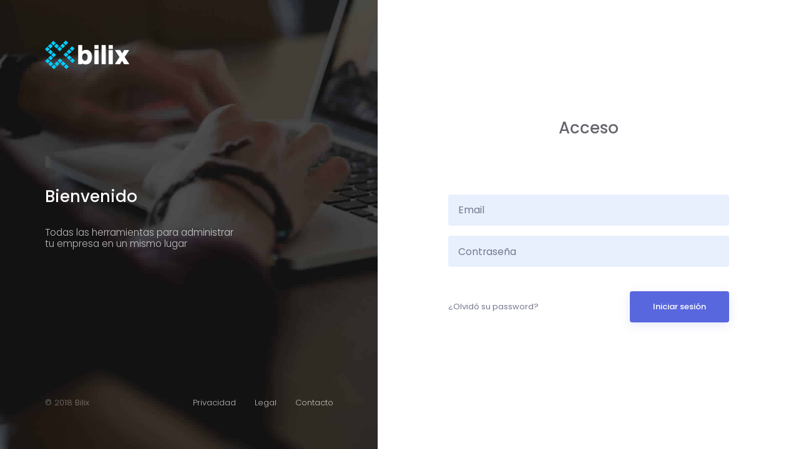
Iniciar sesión (679, 306)
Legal (266, 402)
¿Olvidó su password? (493, 306)
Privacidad (214, 402)
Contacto (314, 402)
